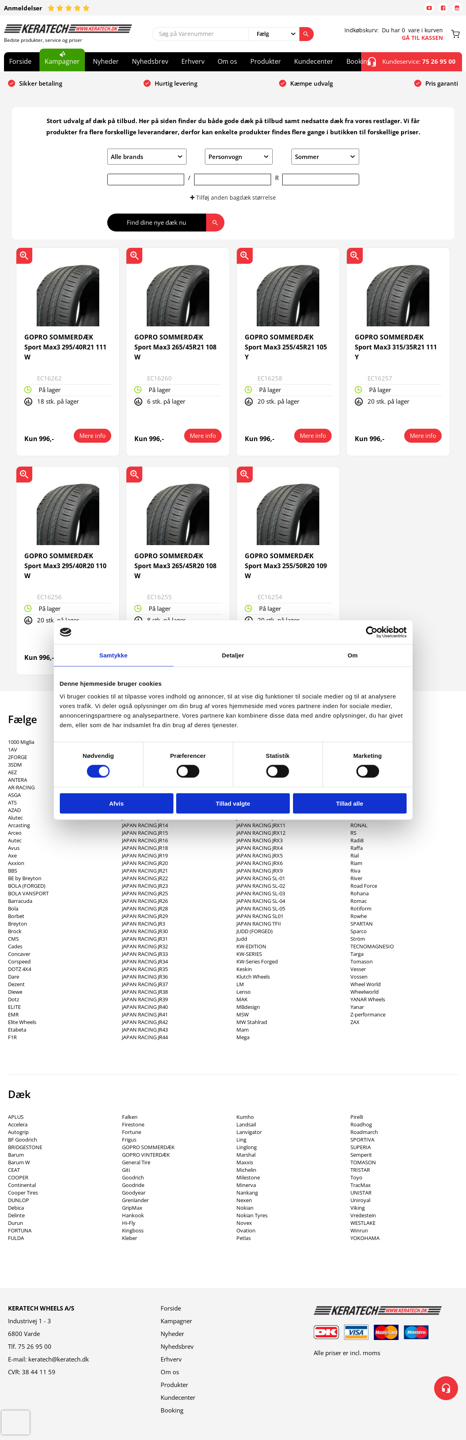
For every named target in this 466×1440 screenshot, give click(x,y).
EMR (13, 1014)
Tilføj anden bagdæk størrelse (233, 197)
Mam (242, 1029)
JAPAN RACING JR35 (145, 969)
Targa (357, 953)
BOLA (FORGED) (26, 885)
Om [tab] (353, 655)
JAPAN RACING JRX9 (259, 870)
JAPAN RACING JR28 (145, 908)
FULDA (16, 1238)
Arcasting (19, 825)
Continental (22, 1185)
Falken (130, 1116)
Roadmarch (364, 1132)
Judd (241, 938)
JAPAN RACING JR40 (145, 1006)
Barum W (19, 1162)
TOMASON (363, 1162)
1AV (12, 749)
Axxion (16, 863)
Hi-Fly (129, 1222)
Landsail (246, 1124)
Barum (16, 1154)
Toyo (356, 1177)
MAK (242, 999)
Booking (358, 61)
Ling (241, 1139)
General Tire (136, 1162)
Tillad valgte (233, 803)
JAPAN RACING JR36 (145, 976)
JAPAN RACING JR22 (145, 878)
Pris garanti (441, 83)
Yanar (357, 1006)
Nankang (247, 1192)
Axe (12, 855)
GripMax (132, 1207)
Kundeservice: (412, 62)
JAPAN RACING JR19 (145, 855)
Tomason (361, 961)
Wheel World (365, 984)
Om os (227, 61)
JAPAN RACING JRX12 (260, 832)
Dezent (16, 984)
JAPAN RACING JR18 (145, 847)
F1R (12, 1037)
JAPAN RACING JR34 (145, 961)
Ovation (246, 1230)
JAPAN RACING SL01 (259, 916)
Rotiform (361, 908)
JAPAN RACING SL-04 (260, 900)
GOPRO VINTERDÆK (146, 1154)
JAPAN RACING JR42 (145, 1022)
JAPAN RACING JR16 (145, 840)
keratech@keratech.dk (58, 1359)
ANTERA (17, 779)
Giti (126, 1169)
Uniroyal (360, 1200)
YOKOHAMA (364, 1238)
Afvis (116, 803)
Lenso (243, 991)
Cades (15, 946)
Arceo (15, 832)
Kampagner (62, 61)
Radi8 (357, 840)
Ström (357, 938)
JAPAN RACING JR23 (145, 885)
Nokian (245, 1207)
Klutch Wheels (253, 976)
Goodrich (133, 1177)
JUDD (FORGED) (254, 931)
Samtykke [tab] (113, 655)
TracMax (360, 1185)
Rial (354, 855)
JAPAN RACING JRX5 (259, 855)
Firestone (133, 1124)
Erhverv (192, 61)
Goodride (133, 1185)
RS (353, 832)
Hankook (133, 1215)
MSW (242, 1014)
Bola (13, 908)
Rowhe (358, 916)
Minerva (246, 1185)
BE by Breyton (24, 878)
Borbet (16, 916)
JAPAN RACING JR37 (145, 984)
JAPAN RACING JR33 (145, 953)
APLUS (16, 1116)
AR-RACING (21, 787)
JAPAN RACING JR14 (145, 825)
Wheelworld (364, 991)
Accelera (18, 1124)
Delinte (16, 1215)
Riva (355, 870)
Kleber (129, 1238)
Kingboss (133, 1230)
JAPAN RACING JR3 (143, 923)
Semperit (361, 1154)
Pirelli (356, 1116)
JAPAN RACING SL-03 (260, 893)
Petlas (243, 1238)
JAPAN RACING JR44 (145, 1037)
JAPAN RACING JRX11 (260, 825)
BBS (12, 870)
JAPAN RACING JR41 (145, 1014)
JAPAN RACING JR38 (145, 991)
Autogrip (18, 1132)
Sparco (358, 931)
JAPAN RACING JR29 (145, 916)
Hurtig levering (176, 83)
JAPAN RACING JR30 (145, 931)
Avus (14, 847)
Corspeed (19, 961)
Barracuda (20, 900)
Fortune (131, 1132)
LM (240, 984)
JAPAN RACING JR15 (145, 832)
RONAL (359, 825)
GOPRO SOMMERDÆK (148, 1147)
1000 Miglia (21, 742)
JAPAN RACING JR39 (145, 999)
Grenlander (135, 1200)
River (356, 878)
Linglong (246, 1147)
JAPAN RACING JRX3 (259, 840)
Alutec (15, 817)
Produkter (265, 61)
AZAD (14, 810)
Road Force (363, 885)
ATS (12, 802)
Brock (15, 931)
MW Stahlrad (251, 1022)
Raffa (356, 847)
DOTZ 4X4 (19, 969)
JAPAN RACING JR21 (145, 870)
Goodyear (134, 1192)
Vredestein (363, 1215)
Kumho (245, 1116)
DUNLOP (18, 1200)
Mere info (92, 435)
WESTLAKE (363, 1222)
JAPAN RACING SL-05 (260, 908)
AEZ (12, 772)
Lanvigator (249, 1132)
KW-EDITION (251, 946)
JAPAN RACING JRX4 (259, 847)
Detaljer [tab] (233, 655)
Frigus (129, 1139)
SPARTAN (361, 923)
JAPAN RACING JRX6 (259, 863)
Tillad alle (349, 803)
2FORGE (17, 757)
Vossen (359, 976)
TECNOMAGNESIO (372, 946)
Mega (243, 1037)
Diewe (15, 991)
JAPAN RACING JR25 (145, 893)
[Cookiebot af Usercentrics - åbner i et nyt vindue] (372, 632)
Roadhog (361, 1124)
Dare (13, 976)
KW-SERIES (249, 953)
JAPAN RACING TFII (258, 923)
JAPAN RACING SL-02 (260, 885)
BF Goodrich (22, 1139)
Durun (15, 1222)
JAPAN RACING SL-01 (260, 878)
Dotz (13, 999)
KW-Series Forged (257, 961)
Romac (358, 900)
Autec (15, 840)
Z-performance (367, 1014)
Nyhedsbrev (150, 61)
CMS (13, 938)
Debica (16, 1207)
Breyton (17, 923)
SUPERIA (360, 1147)
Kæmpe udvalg (311, 83)
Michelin (246, 1169)
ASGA (14, 794)
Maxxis (244, 1162)
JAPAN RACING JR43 (145, 1029)
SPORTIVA (362, 1139)
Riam (356, 863)
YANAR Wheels (367, 999)
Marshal (246, 1154)
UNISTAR (361, 1192)
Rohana (359, 893)
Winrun (359, 1230)
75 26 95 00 (34, 1346)
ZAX (355, 1022)
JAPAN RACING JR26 (145, 900)
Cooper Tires (23, 1192)
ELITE (14, 1006)
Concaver (19, 953)
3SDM (15, 764)
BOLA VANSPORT (28, 893)
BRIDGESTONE (25, 1147)
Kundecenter (313, 61)
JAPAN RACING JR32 (145, 946)
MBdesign (248, 1006)
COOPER (18, 1177)
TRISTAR (360, 1169)
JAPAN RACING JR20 (145, 863)
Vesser (358, 969)
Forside (20, 61)
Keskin (244, 969)
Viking (357, 1207)
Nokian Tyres (251, 1215)
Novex (244, 1222)
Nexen (244, 1200)
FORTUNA (19, 1230)
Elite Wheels (22, 1022)
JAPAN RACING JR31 (145, 938)
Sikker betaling (40, 83)
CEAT (14, 1169)
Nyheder (106, 61)
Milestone (248, 1177)
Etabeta (17, 1029)
